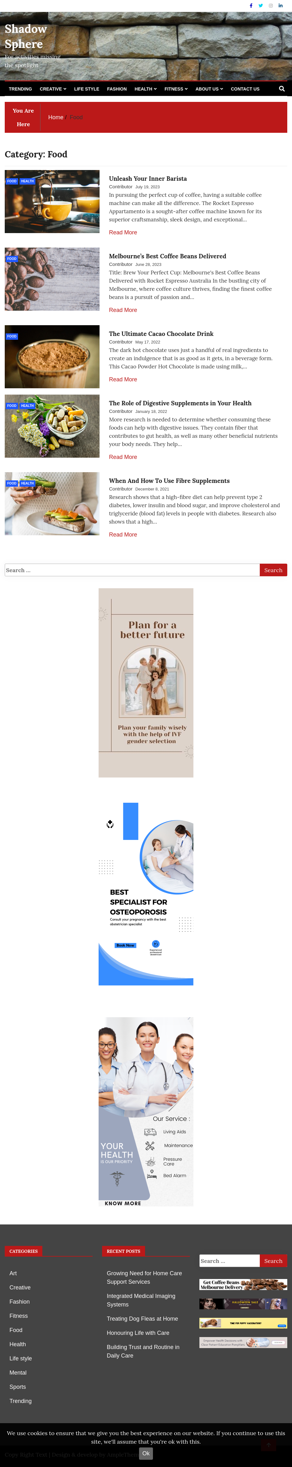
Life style (86, 88)
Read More (123, 232)
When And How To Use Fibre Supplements (169, 480)
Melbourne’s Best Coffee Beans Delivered (167, 256)
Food (11, 181)
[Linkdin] (281, 5)
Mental (18, 1373)
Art (13, 1273)
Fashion (117, 88)
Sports (17, 1387)
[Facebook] (252, 5)
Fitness (174, 88)
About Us (207, 88)
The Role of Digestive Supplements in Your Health (180, 403)
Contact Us (245, 88)
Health (143, 88)
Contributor (120, 186)
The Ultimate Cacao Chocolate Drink (161, 333)
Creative (51, 88)
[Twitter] (261, 5)
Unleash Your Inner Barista (148, 178)
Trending (20, 88)
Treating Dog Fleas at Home (142, 1319)
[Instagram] (271, 5)
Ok (145, 1453)
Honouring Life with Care (138, 1333)
